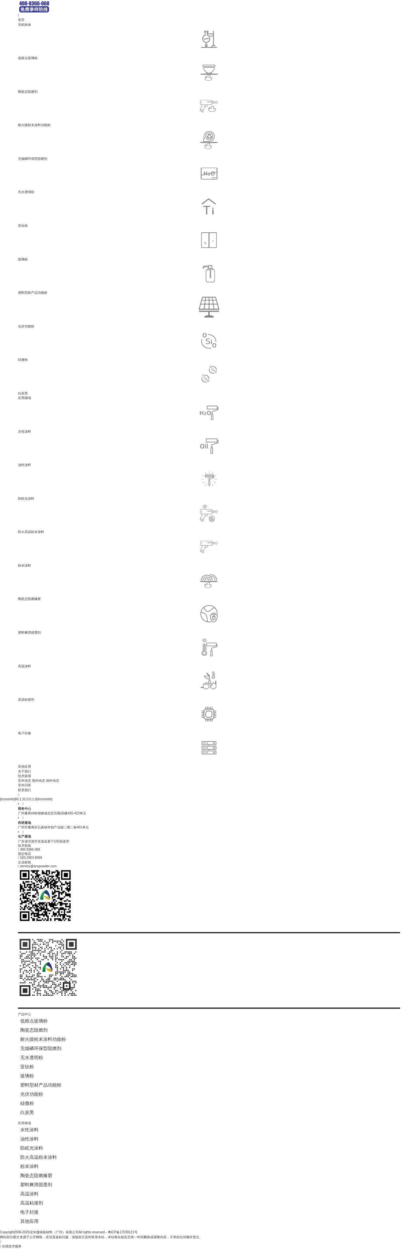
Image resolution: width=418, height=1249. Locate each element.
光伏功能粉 (118, 312)
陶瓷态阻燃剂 (118, 77)
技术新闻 (24, 776)
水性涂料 (118, 417)
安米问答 (24, 785)
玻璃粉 (118, 245)
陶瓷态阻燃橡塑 (36, 1175)
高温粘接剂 (118, 685)
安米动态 (24, 780)
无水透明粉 (118, 178)
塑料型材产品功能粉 (118, 278)
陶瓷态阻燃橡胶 (118, 585)
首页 (21, 20)
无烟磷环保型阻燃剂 (118, 144)
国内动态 (38, 780)
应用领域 (24, 398)
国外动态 (52, 780)
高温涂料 (118, 652)
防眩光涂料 (118, 484)
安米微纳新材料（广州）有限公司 (54, 1232)
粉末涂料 (118, 551)
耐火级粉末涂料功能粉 (118, 111)
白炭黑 (118, 379)
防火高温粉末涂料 (118, 518)
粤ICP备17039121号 (122, 1232)
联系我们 (24, 790)
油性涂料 (118, 451)
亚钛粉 (118, 211)
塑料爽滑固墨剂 (118, 618)
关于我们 (24, 771)
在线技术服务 (11, 1246)
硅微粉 (118, 345)
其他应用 (118, 752)
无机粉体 (24, 24)
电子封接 (118, 719)
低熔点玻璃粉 (118, 44)
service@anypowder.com (38, 866)
